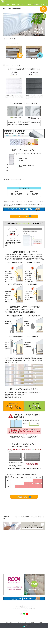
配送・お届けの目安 (9, 622)
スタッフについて (27, 622)
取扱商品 (7, 4)
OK (24, 626)
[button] (41, 4)
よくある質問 (29, 4)
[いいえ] (46, 625)
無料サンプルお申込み (36, 4)
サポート (22, 4)
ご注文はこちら (24, 216)
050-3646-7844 (25, 607)
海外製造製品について (34, 622)
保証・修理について (20, 622)
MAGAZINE (14, 4)
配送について (15, 622)
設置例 (18, 4)
